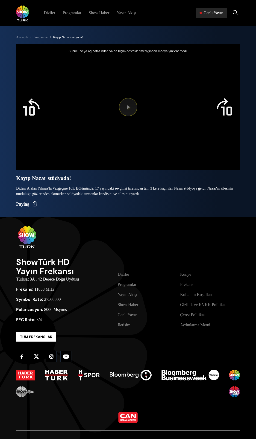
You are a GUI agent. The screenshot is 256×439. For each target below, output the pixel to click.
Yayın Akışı (126, 13)
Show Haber (99, 13)
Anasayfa (22, 37)
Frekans (186, 284)
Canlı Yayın (127, 315)
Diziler (49, 13)
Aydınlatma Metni (195, 325)
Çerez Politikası (193, 315)
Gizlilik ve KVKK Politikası (204, 304)
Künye (185, 274)
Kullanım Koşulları (196, 294)
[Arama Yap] (235, 13)
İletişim (124, 325)
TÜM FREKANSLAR (36, 336)
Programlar (72, 13)
